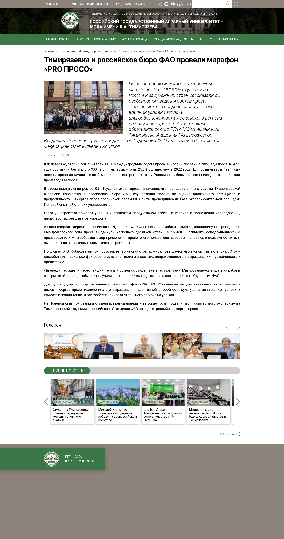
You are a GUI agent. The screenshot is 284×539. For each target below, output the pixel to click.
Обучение (83, 39)
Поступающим (105, 39)
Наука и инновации (135, 39)
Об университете (58, 39)
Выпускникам (97, 4)
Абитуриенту (55, 4)
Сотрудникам (121, 4)
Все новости (230, 434)
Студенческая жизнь (222, 39)
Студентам (76, 4)
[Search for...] (208, 4)
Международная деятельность (178, 39)
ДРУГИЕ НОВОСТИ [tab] (67, 370)
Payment (140, 4)
